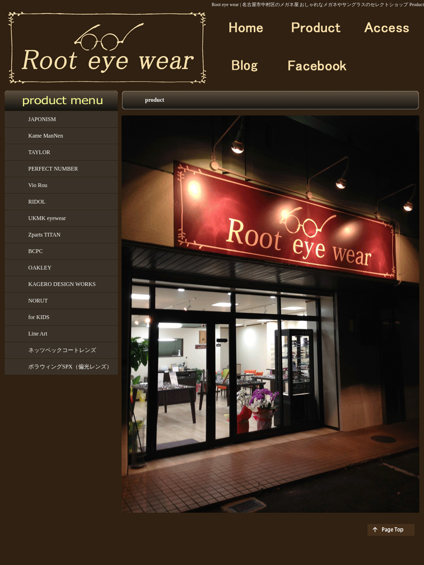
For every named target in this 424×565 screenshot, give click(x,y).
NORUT (38, 300)
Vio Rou (37, 185)
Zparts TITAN (44, 234)
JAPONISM (42, 119)
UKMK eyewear (47, 218)
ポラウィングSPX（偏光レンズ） (70, 366)
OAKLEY (39, 267)
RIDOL (37, 201)
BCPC (35, 251)
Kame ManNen (45, 135)
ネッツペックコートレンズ (62, 350)
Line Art (37, 333)
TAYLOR (39, 152)
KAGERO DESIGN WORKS (62, 284)
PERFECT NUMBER (53, 168)
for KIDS (38, 317)
